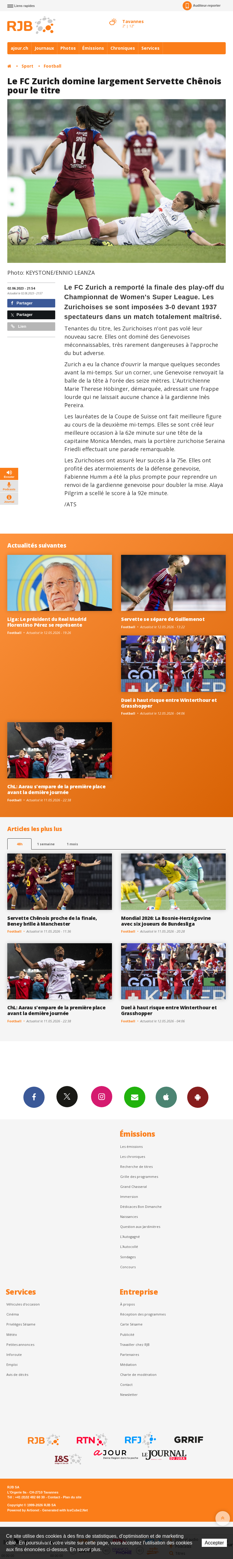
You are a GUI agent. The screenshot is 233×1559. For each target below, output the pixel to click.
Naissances (129, 1217)
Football (52, 66)
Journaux (44, 48)
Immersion (129, 1197)
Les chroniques (132, 1156)
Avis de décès (17, 1374)
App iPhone (166, 1097)
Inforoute (14, 1354)
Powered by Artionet (23, 1510)
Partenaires (129, 1354)
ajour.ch (19, 48)
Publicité (127, 1334)
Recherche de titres (136, 1166)
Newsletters (134, 1097)
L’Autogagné (130, 1237)
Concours (128, 1267)
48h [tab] (19, 844)
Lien (18, 326)
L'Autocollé (129, 1247)
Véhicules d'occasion (23, 1304)
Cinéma (12, 1314)
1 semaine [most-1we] (46, 844)
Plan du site (72, 1497)
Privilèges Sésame (20, 1324)
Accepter (214, 1542)
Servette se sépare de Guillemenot (163, 619)
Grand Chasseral (133, 1187)
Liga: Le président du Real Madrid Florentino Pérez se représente (46, 622)
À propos (127, 1304)
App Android (197, 1097)
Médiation (128, 1364)
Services (150, 48)
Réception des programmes (143, 1314)
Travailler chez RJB (135, 1344)
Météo (11, 1334)
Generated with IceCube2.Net (65, 1510)
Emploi (12, 1364)
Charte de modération (138, 1374)
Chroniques (122, 48)
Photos (68, 48)
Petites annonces (20, 1344)
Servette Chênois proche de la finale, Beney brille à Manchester (52, 921)
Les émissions (131, 1146)
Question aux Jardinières (140, 1227)
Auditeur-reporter (202, 5)
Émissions (93, 48)
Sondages (128, 1257)
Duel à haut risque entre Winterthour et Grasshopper (169, 703)
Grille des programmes (139, 1176)
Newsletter (129, 1394)
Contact (126, 1384)
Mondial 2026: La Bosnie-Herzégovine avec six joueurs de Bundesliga (166, 921)
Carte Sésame (131, 1324)
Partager (21, 303)
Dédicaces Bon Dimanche (141, 1207)
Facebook (34, 1097)
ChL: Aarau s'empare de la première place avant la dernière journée (56, 789)
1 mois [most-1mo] (72, 844)
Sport (27, 66)
